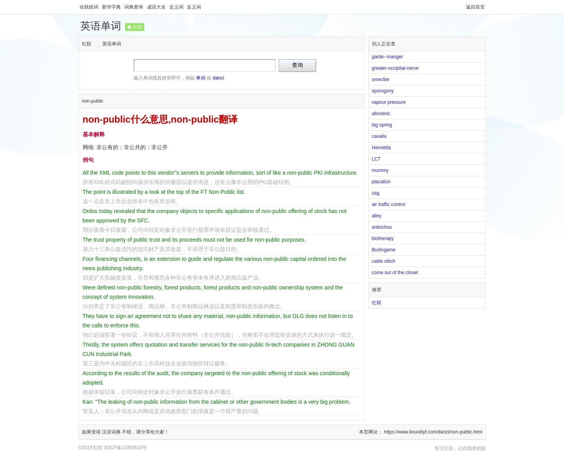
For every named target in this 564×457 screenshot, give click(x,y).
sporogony (383, 91)
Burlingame (384, 250)
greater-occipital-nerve (395, 68)
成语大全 (157, 7)
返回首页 (475, 7)
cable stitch (383, 261)
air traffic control (388, 204)
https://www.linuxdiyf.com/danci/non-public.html (433, 432)
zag (375, 193)
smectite (381, 79)
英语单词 (100, 26)
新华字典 (112, 7)
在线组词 (90, 7)
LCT (376, 159)
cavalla (379, 136)
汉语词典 (112, 432)
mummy (380, 170)
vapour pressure (389, 102)
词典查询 (134, 7)
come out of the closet (395, 272)
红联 (137, 27)
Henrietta (381, 147)
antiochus (382, 227)
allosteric (381, 113)
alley (377, 216)
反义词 (194, 7)
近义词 (177, 7)
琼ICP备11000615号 (125, 447)
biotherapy (383, 238)
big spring (382, 125)
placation (381, 181)
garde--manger (387, 57)
